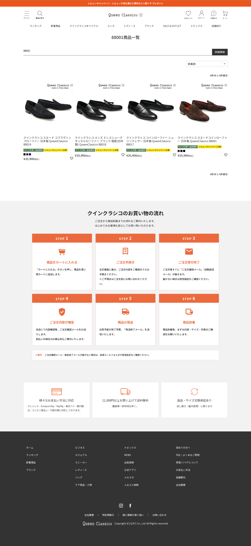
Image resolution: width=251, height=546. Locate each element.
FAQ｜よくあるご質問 (187, 455)
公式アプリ (130, 470)
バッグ (78, 477)
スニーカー (81, 462)
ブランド (149, 26)
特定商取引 (108, 515)
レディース (129, 26)
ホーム (29, 447)
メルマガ (129, 477)
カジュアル (81, 455)
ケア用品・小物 (83, 485)
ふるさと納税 (131, 485)
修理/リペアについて (187, 462)
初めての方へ (183, 447)
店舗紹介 (216, 26)
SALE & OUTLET (172, 26)
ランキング (36, 26)
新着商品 (55, 26)
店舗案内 (180, 477)
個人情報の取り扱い (133, 515)
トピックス (197, 26)
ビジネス (80, 447)
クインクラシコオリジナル (84, 26)
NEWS (127, 455)
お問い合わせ (159, 515)
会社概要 (180, 485)
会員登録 (129, 462)
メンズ (111, 26)
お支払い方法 (183, 470)
